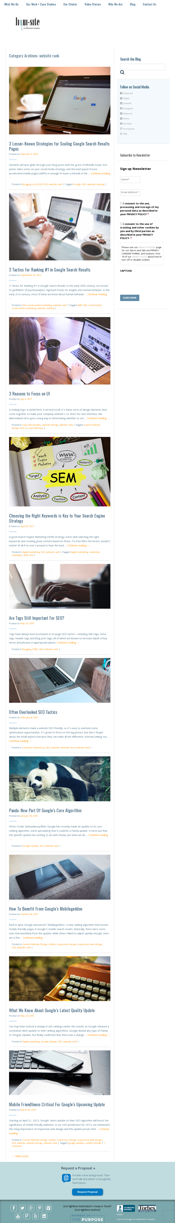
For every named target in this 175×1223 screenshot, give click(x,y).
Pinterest (126, 114)
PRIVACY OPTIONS (147, 247)
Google (77, 184)
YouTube (126, 124)
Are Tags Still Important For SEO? (36, 618)
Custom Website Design (34, 944)
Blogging (26, 184)
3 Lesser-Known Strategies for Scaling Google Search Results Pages (59, 146)
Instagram (126, 109)
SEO (46, 184)
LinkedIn (126, 104)
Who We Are (115, 4)
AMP (80, 305)
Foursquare (127, 129)
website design (50, 425)
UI (26, 428)
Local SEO (37, 184)
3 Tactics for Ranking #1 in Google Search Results (50, 269)
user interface (36, 428)
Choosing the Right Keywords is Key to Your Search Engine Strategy (57, 518)
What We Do (11, 4)
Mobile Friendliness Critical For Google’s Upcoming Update (57, 1104)
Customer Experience (33, 748)
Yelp (123, 134)
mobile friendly (93, 1143)
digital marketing (31, 552)
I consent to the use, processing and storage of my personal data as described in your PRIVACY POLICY (139, 209)
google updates (76, 1143)
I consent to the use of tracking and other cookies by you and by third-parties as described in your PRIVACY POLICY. (139, 231)
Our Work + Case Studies (41, 4)
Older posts (20, 1156)
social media (95, 305)
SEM (25, 555)
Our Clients (70, 4)
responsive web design (89, 944)
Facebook (126, 93)
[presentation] (146, 281)
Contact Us (149, 4)
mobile (52, 944)
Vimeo (124, 119)
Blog (132, 4)
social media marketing (40, 305)
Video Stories (93, 4)
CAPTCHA (126, 271)
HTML (35, 649)
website (55, 748)
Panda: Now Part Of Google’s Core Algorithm (45, 810)
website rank (56, 184)
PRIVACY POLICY (139, 257)
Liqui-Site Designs (31, 425)
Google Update (30, 846)
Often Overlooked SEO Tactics (33, 712)
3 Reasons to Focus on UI (29, 393)
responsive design (66, 944)
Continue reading (98, 418)
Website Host (68, 748)
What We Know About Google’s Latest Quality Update (52, 1010)
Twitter (125, 99)
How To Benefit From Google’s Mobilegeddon (45, 908)
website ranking (95, 184)
